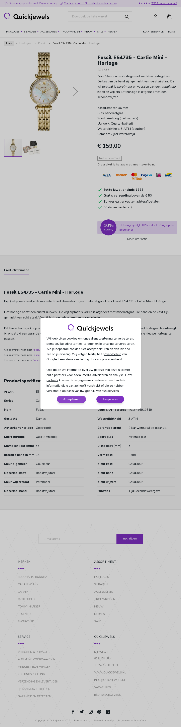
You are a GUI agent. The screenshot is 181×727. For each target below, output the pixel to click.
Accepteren (71, 399)
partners (52, 380)
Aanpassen (110, 399)
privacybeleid (112, 354)
